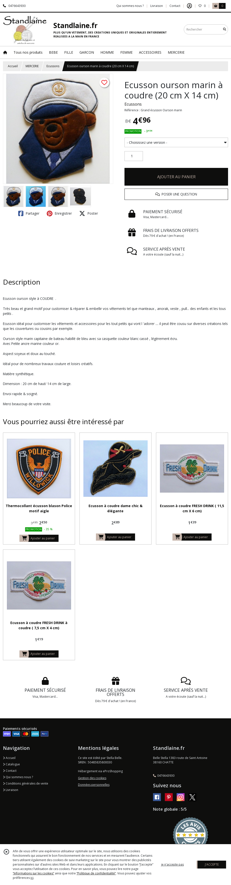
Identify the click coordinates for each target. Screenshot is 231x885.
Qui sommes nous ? (18, 777)
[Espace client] (189, 5)
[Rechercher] (224, 29)
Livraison (10, 790)
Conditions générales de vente (25, 783)
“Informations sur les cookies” (33, 873)
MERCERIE (32, 66)
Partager (28, 213)
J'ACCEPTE (212, 864)
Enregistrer (59, 213)
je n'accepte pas (172, 864)
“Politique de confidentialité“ (96, 873)
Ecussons (52, 66)
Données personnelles (93, 785)
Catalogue (11, 764)
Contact (174, 6)
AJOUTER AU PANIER (176, 176)
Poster (88, 213)
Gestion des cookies (92, 778)
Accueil (13, 66)
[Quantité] (133, 156)
